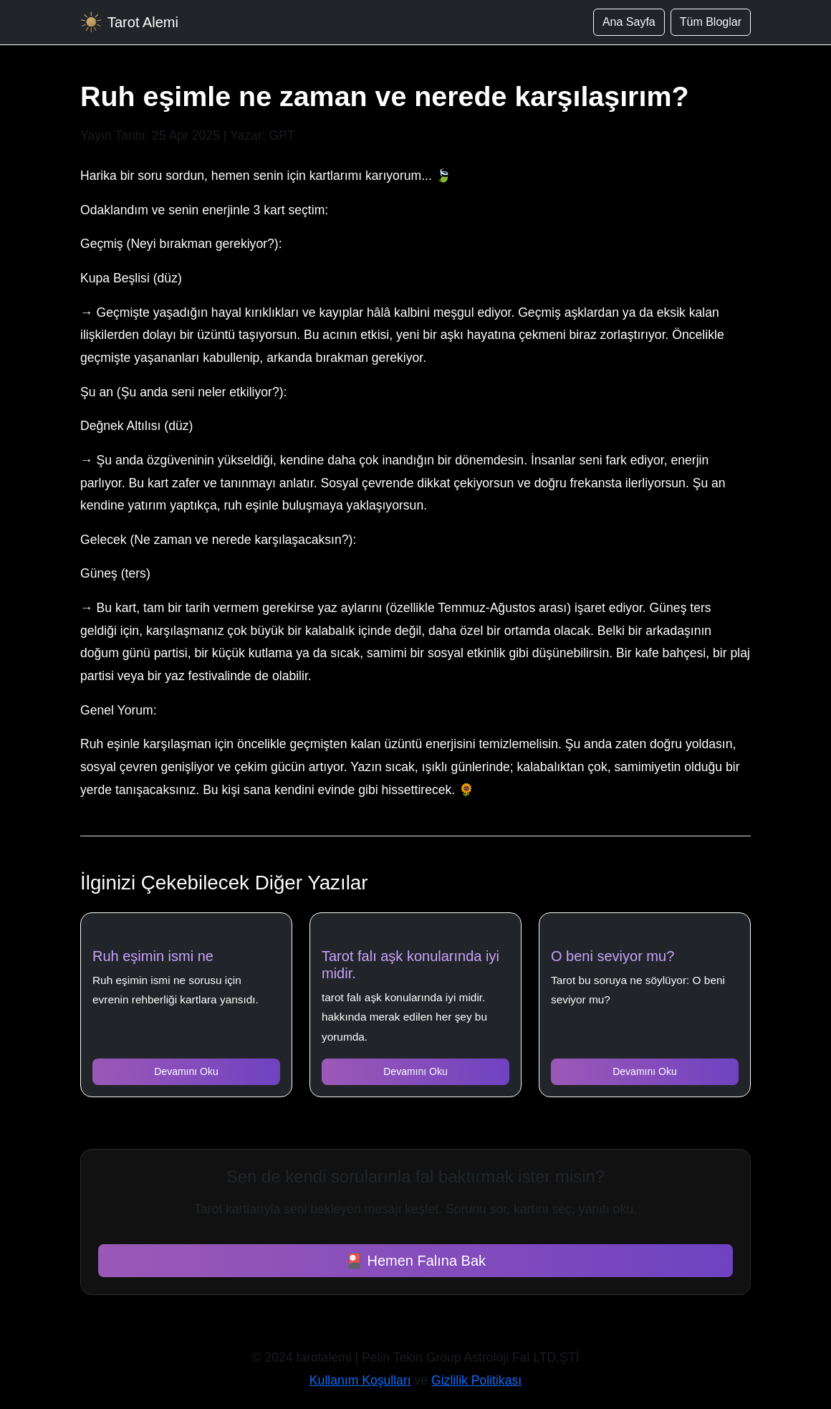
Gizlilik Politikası (476, 1380)
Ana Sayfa (628, 22)
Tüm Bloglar (710, 22)
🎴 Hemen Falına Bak (415, 1261)
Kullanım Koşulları (360, 1380)
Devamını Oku (186, 1071)
